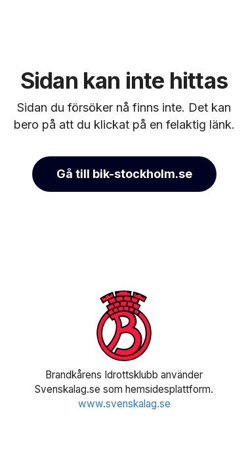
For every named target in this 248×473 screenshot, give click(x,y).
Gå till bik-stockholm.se (124, 174)
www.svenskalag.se (124, 403)
